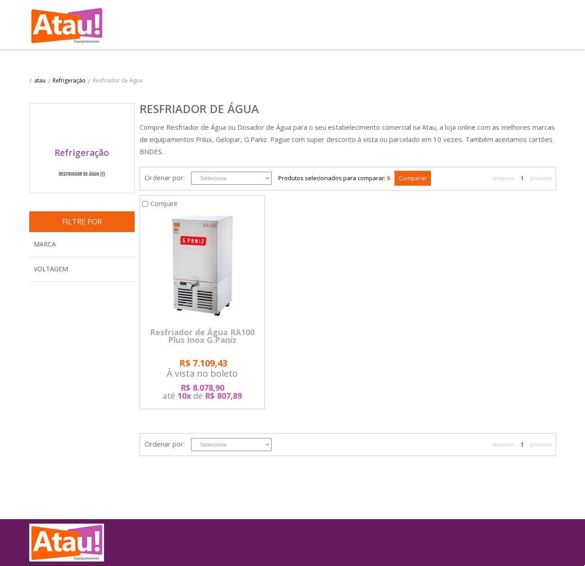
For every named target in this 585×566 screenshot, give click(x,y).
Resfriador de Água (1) (82, 175)
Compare (163, 203)
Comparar (412, 178)
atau (39, 80)
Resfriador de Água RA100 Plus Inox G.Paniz (202, 336)
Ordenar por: (165, 177)
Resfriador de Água (117, 80)
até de (202, 391)
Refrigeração (69, 80)
